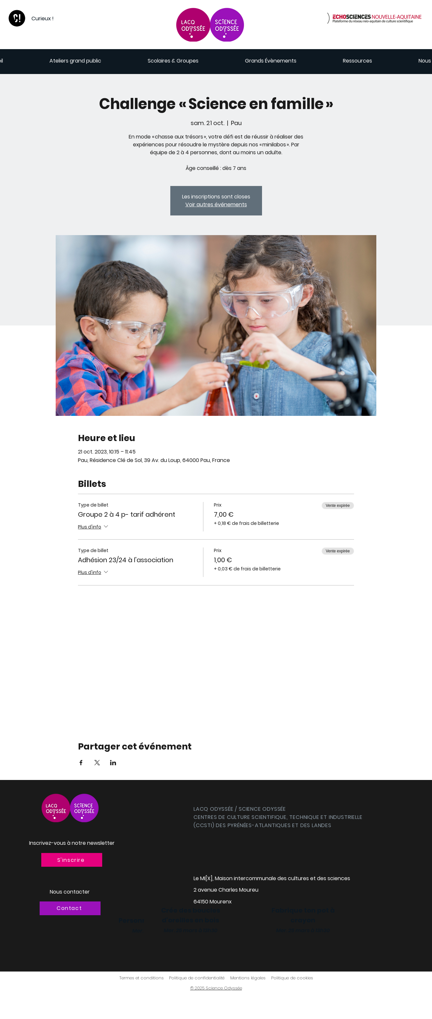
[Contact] (70, 908)
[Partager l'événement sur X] (97, 762)
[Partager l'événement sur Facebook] (81, 762)
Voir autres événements (216, 204)
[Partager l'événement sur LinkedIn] (113, 762)
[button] (71, 860)
